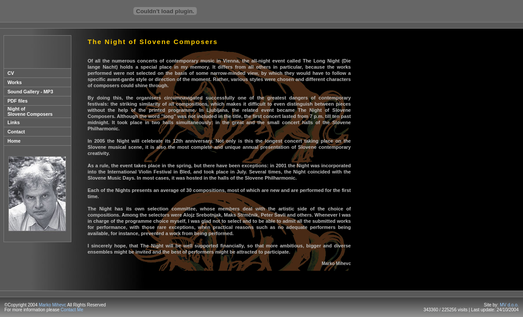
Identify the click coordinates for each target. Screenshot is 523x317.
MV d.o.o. (509, 304)
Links (13, 122)
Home (14, 141)
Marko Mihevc (52, 304)
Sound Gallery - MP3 (30, 91)
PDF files (17, 100)
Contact (16, 131)
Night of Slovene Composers (29, 111)
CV (10, 73)
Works (14, 82)
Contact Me (72, 309)
